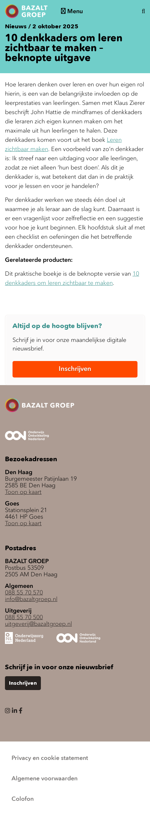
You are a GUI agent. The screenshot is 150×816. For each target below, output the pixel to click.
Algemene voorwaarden (44, 779)
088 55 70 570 (24, 592)
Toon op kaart (23, 492)
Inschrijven (75, 369)
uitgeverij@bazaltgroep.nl (38, 623)
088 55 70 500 (24, 617)
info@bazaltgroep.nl (31, 599)
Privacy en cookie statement (50, 758)
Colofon (23, 799)
